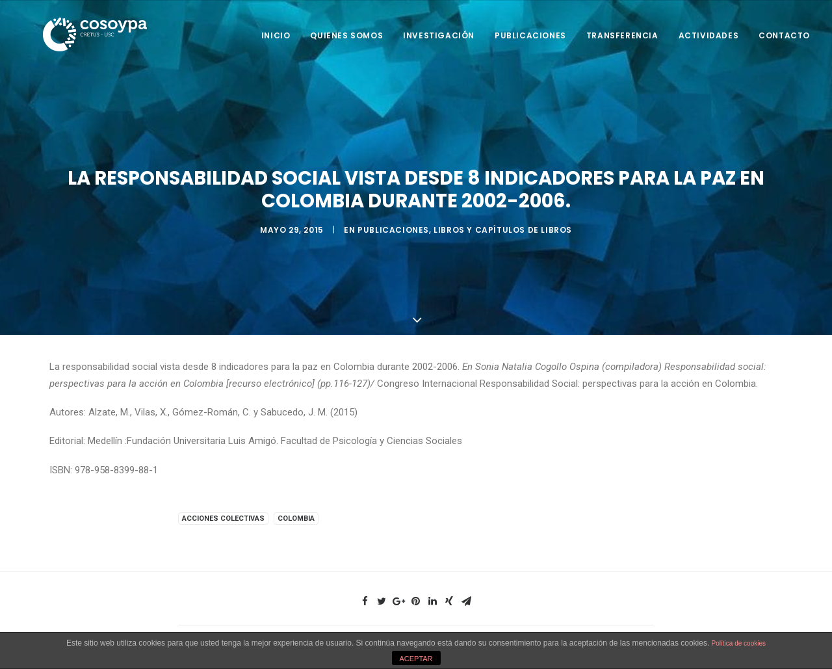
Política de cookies (739, 643)
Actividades (709, 35)
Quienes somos (346, 35)
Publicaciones (530, 35)
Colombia (296, 515)
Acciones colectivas (223, 515)
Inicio (276, 35)
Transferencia (622, 35)
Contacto (784, 35)
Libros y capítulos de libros (503, 228)
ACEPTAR (415, 658)
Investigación (438, 35)
